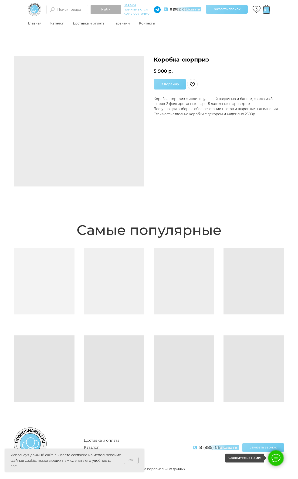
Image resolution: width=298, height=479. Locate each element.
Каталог (57, 23)
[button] (227, 9)
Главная (34, 23)
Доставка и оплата (89, 23)
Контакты (147, 23)
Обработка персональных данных (156, 469)
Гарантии (122, 23)
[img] (34, 9)
